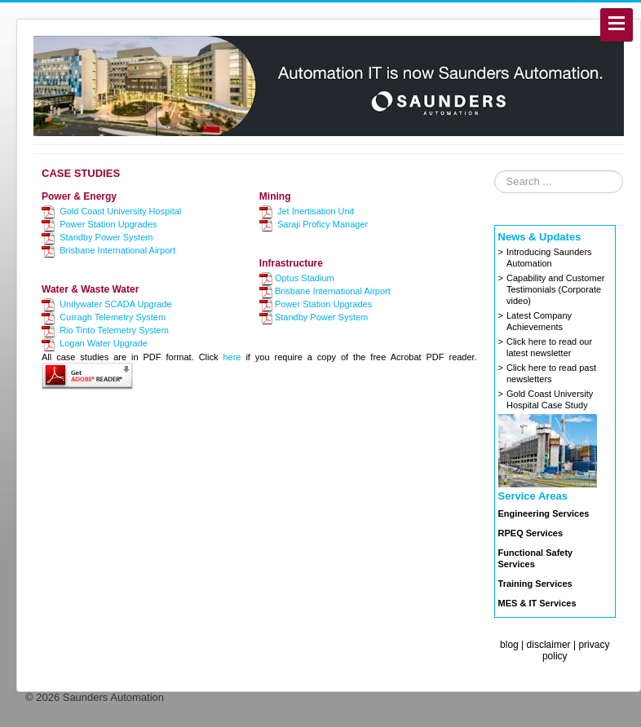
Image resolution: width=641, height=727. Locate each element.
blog (509, 644)
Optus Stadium (304, 278)
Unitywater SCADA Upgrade (116, 304)
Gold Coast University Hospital (120, 211)
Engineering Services (544, 513)
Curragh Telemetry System (113, 317)
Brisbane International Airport (117, 250)
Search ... (494, 170)
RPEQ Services (531, 533)
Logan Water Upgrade (104, 343)
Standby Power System (106, 237)
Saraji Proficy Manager (322, 224)
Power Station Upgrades (108, 224)
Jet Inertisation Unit (315, 211)
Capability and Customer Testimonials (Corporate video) (555, 289)
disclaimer (549, 644)
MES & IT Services (537, 603)
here (232, 357)
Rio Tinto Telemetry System (114, 330)
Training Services (535, 583)
